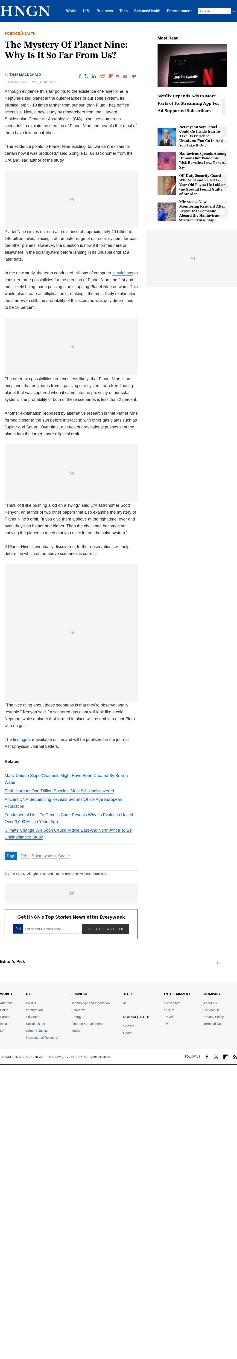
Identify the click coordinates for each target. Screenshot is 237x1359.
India (3, 1024)
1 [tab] (218, 963)
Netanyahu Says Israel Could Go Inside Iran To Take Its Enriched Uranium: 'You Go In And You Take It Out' (201, 136)
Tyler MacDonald (25, 74)
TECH (127, 994)
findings (20, 739)
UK (2, 1031)
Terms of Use (213, 1024)
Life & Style (172, 1003)
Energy (76, 1017)
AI (124, 1003)
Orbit (24, 856)
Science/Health (147, 11)
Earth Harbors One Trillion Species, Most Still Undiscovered (59, 791)
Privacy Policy (214, 1017)
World (71, 11)
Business (105, 11)
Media (75, 1031)
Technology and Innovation (90, 1003)
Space (64, 856)
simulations (122, 273)
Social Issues (35, 1024)
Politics (31, 1003)
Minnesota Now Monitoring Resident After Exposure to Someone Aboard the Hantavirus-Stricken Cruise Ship (202, 211)
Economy (78, 1010)
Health (127, 1033)
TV (166, 1024)
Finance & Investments (87, 1024)
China (4, 1010)
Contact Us (211, 1010)
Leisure (169, 1010)
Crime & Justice (37, 1031)
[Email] (125, 76)
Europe (5, 1017)
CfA (94, 505)
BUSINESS (79, 994)
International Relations (42, 1037)
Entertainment (179, 11)
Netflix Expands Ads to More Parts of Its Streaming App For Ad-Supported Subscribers (188, 103)
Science (129, 1026)
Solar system (44, 856)
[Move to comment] (134, 76)
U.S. (86, 11)
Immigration (34, 1010)
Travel (168, 1017)
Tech (123, 11)
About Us (210, 1003)
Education (33, 1017)
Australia (6, 1003)
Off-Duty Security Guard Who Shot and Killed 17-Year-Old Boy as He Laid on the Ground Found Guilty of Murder (202, 185)
